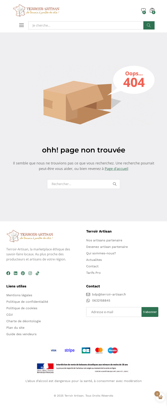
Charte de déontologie (23, 321)
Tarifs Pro (93, 273)
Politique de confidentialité (27, 302)
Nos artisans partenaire (104, 240)
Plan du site (15, 327)
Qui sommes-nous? (101, 253)
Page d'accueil (116, 168)
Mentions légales (19, 295)
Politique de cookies (21, 308)
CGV (9, 314)
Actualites (94, 260)
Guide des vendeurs (21, 334)
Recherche (148, 25)
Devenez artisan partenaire (107, 247)
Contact (92, 266)
